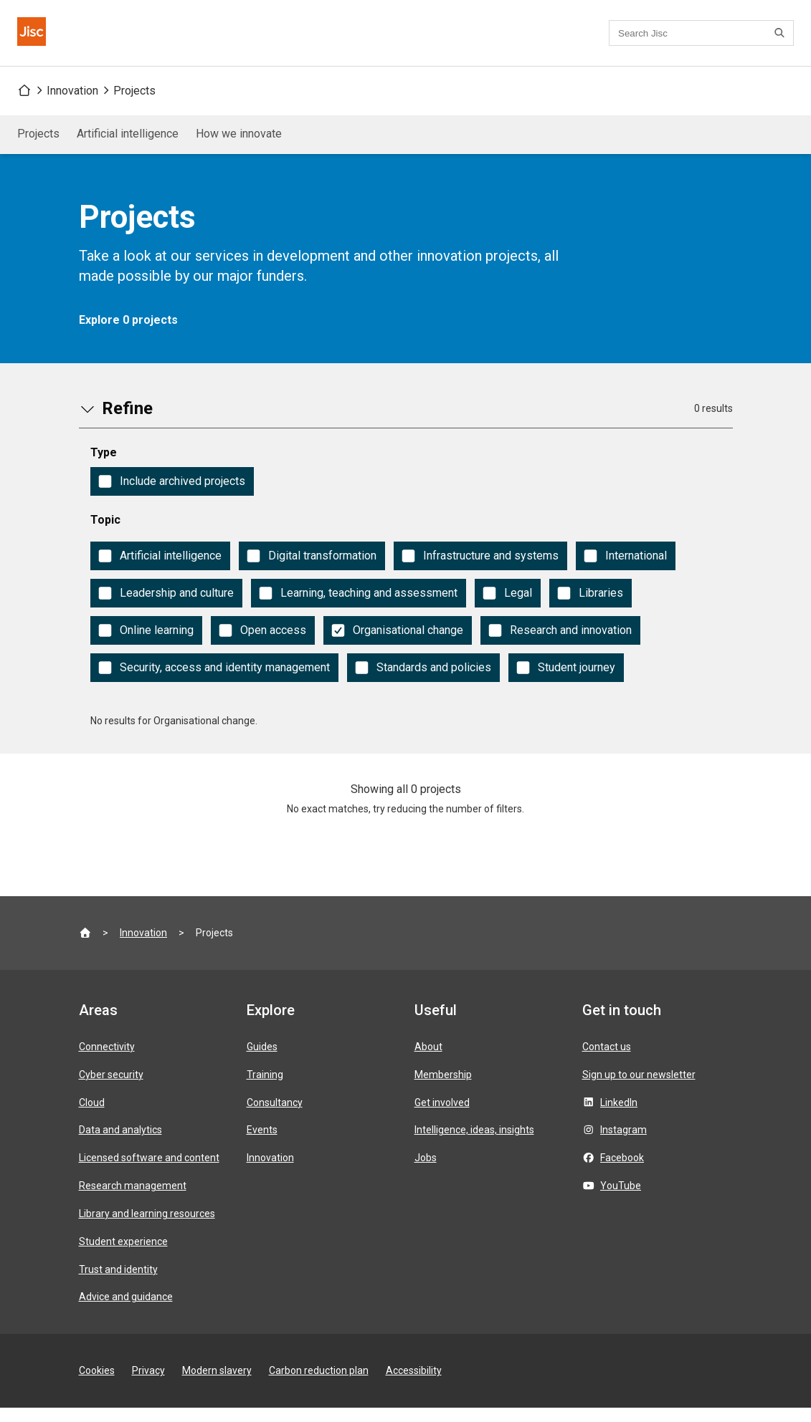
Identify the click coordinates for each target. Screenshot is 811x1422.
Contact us (425, 40)
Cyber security (111, 1089)
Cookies (97, 1384)
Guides (262, 1061)
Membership (443, 1089)
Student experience (123, 1256)
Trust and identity (118, 1283)
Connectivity (107, 1061)
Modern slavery (217, 1384)
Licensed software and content (149, 1172)
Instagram (623, 1144)
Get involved (442, 1117)
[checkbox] (172, 495)
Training (265, 1089)
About (428, 1061)
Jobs (425, 1172)
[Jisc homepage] (40, 40)
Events (262, 1144)
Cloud (92, 1117)
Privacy (148, 1384)
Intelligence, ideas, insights (474, 1144)
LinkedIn (618, 1117)
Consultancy (275, 1117)
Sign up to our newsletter (639, 1089)
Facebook (622, 1172)
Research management (132, 1200)
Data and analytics (120, 1144)
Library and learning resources (147, 1228)
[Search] (781, 40)
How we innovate (239, 148)
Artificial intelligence (128, 148)
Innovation (72, 105)
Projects (134, 105)
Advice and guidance (126, 1311)
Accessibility (414, 1384)
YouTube (620, 1200)
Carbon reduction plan (319, 1384)
